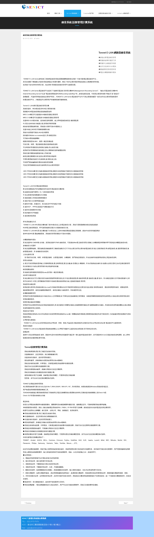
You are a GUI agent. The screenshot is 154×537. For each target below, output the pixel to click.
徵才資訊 (129, 2)
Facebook (119, 534)
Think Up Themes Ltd (31, 534)
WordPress (47, 534)
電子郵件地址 (128, 534)
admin (37, 32)
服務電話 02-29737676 (117, 2)
